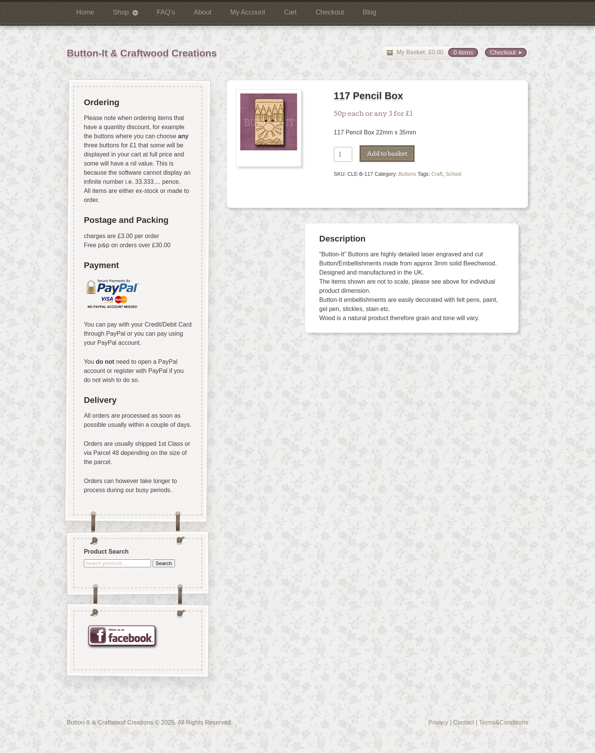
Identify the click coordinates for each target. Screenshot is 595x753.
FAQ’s (166, 12)
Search (164, 563)
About (203, 12)
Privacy (438, 722)
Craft (437, 174)
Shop (121, 12)
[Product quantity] (343, 154)
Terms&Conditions (503, 722)
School (453, 174)
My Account (247, 12)
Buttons (407, 174)
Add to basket (387, 153)
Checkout (329, 12)
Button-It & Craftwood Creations (142, 53)
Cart (290, 12)
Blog (369, 12)
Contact (463, 722)
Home (85, 12)
